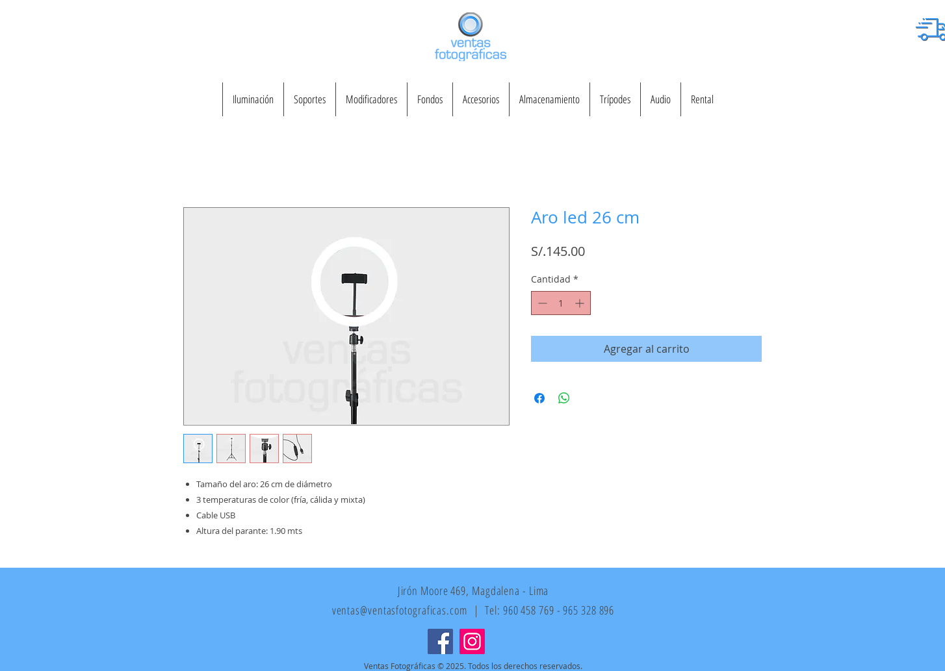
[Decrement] (541, 303)
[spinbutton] (561, 303)
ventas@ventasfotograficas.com (399, 610)
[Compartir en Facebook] (539, 398)
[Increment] (581, 303)
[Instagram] (472, 641)
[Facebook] (440, 641)
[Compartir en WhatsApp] (564, 398)
